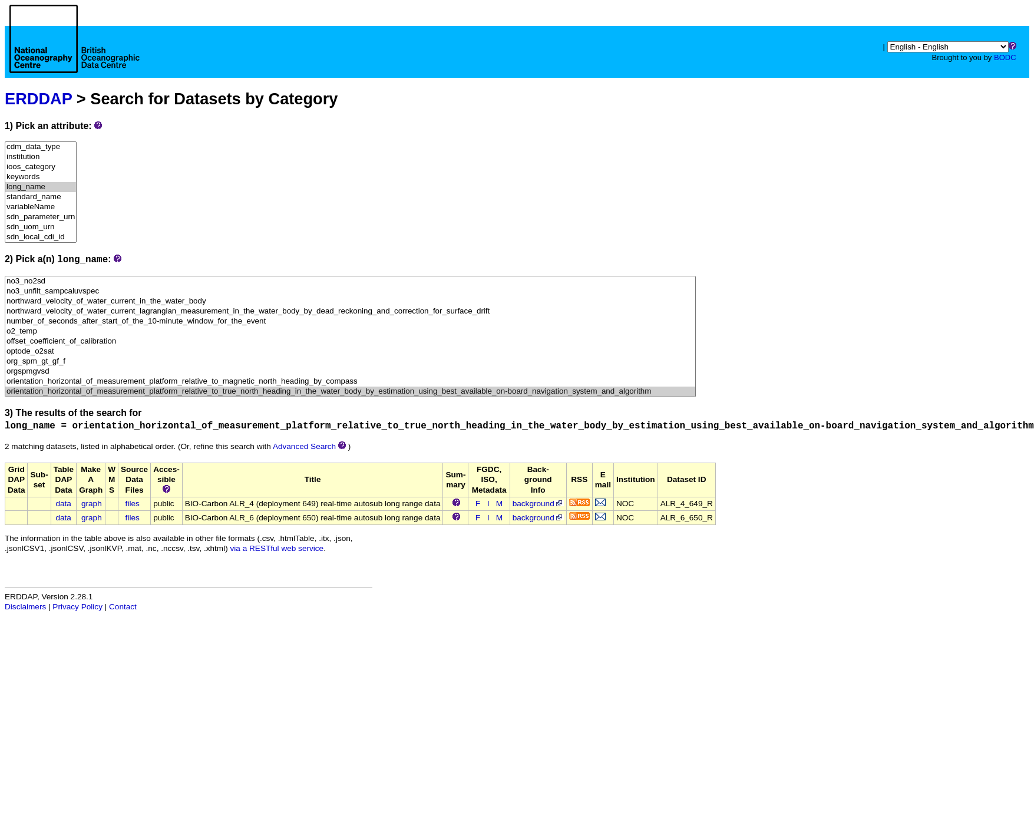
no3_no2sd (350, 281)
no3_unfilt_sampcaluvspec (350, 291)
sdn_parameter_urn (40, 217)
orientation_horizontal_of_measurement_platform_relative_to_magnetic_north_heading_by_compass (350, 382)
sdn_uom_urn (40, 227)
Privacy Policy (77, 606)
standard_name (40, 197)
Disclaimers (25, 606)
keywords (40, 177)
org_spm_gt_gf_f (350, 362)
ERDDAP (38, 99)
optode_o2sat (350, 352)
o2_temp (350, 331)
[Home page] (74, 52)
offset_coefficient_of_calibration (350, 341)
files (132, 503)
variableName (40, 207)
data (63, 503)
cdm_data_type (40, 147)
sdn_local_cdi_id (40, 237)
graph (91, 503)
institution (40, 157)
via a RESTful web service (277, 548)
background (538, 503)
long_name (40, 187)
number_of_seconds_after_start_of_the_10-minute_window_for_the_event (350, 321)
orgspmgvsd (350, 372)
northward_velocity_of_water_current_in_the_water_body (350, 301)
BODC (1005, 57)
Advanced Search (304, 446)
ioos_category (40, 167)
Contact (123, 606)
